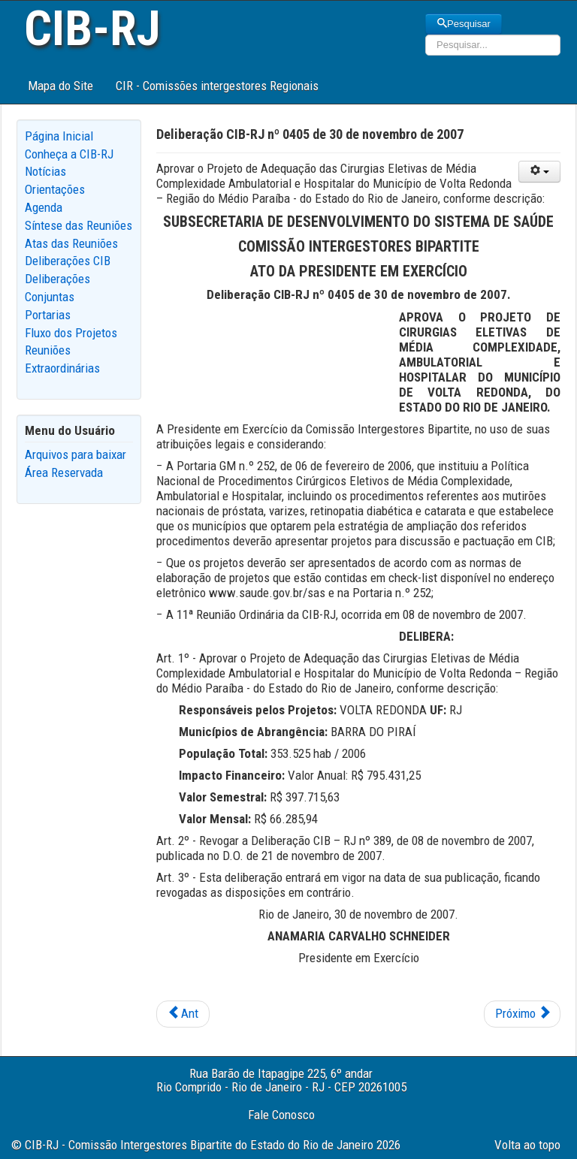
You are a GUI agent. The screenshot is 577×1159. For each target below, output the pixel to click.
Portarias (48, 314)
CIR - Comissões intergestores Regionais (217, 85)
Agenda (43, 207)
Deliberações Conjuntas (57, 287)
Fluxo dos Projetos (71, 332)
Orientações (55, 189)
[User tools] (539, 172)
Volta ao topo (527, 1144)
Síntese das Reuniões (78, 225)
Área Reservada (64, 472)
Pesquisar (464, 23)
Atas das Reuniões (71, 243)
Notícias (45, 171)
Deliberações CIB (67, 260)
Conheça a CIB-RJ (69, 153)
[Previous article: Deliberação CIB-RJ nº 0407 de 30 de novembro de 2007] (183, 1014)
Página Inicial (59, 135)
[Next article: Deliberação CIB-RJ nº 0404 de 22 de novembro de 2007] (522, 1014)
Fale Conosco (281, 1114)
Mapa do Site (60, 85)
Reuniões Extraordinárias (62, 359)
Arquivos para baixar (75, 454)
